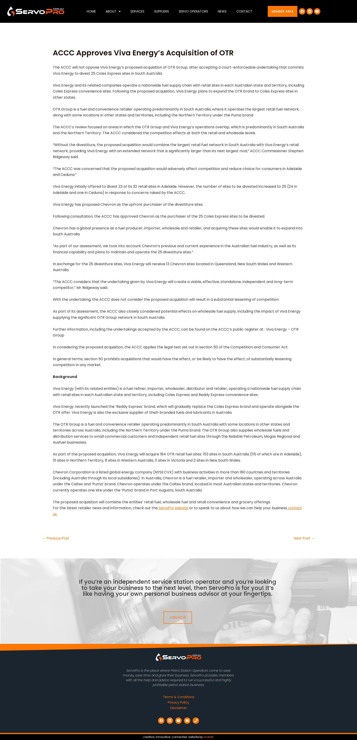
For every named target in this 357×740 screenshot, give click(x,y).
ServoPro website (174, 508)
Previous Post (56, 538)
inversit (208, 737)
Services (137, 11)
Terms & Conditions (178, 697)
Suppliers (161, 11)
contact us (62, 514)
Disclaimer (178, 708)
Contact (244, 11)
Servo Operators (193, 11)
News (222, 11)
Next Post (304, 538)
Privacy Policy (178, 702)
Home (91, 11)
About (113, 11)
